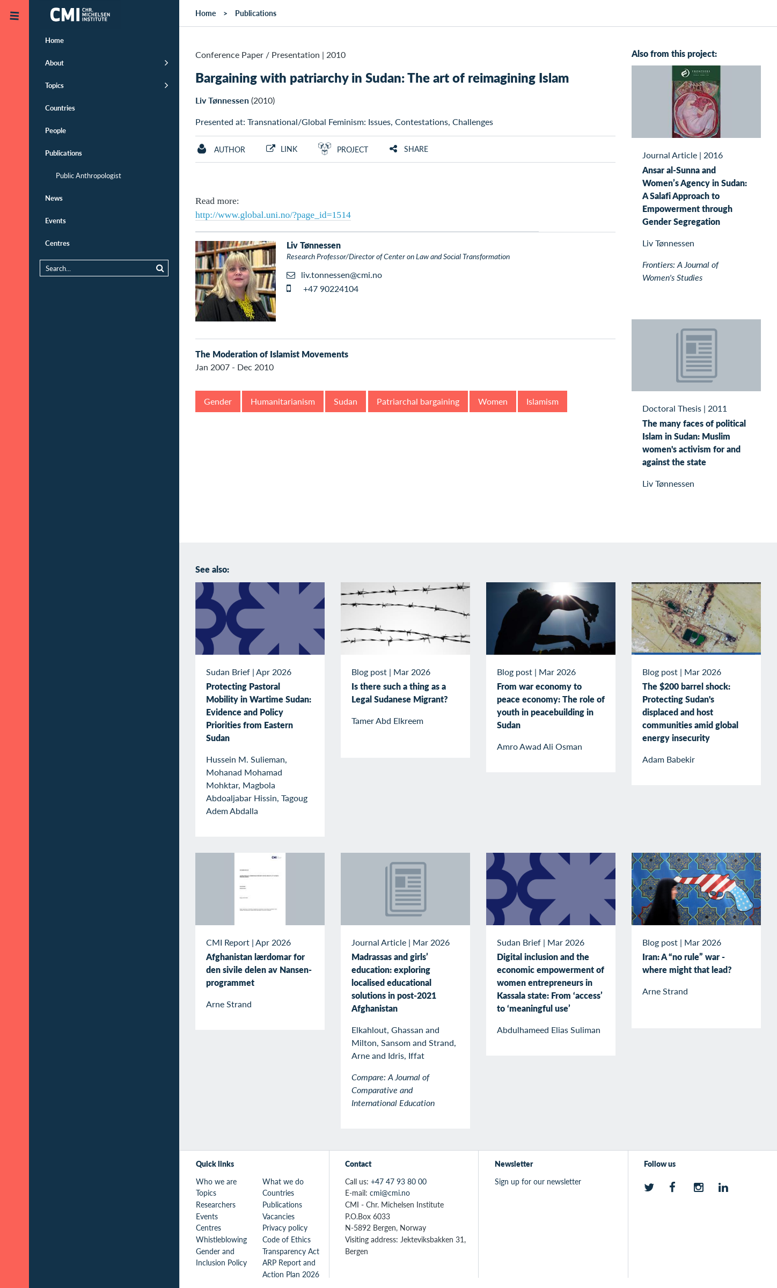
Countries (60, 108)
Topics (54, 85)
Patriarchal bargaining (418, 401)
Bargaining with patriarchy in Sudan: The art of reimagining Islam (382, 77)
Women (493, 401)
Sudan (345, 401)
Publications (63, 153)
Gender (218, 401)
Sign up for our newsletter (538, 1181)
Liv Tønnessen (222, 100)
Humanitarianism (283, 401)
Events (55, 220)
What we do (283, 1181)
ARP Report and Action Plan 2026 (290, 1268)
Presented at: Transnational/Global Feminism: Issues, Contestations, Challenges (344, 121)
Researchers (216, 1204)
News (54, 198)
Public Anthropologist (88, 175)
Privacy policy (284, 1227)
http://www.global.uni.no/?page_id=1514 (273, 214)
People (55, 130)
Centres (57, 243)
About (54, 62)
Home (54, 40)
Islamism (542, 401)
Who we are (216, 1181)
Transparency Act (290, 1251)
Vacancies (278, 1216)
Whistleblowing (221, 1239)
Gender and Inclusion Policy (221, 1257)
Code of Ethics (286, 1239)
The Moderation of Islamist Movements (271, 354)
